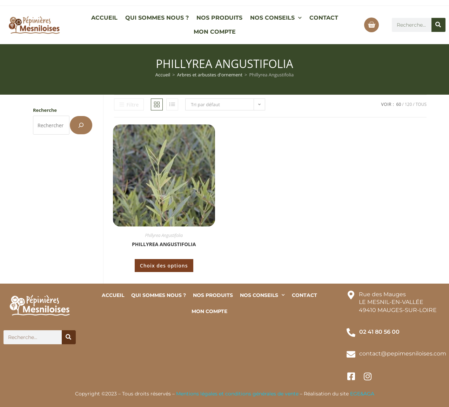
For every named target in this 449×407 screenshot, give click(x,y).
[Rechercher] (438, 25)
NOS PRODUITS (219, 17)
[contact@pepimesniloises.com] (351, 354)
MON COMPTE (215, 31)
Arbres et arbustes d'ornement (209, 75)
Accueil (162, 75)
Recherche (45, 110)
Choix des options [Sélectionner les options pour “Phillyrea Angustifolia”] (164, 265)
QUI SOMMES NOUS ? (157, 17)
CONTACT (323, 17)
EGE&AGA (362, 394)
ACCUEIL (104, 17)
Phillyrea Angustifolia (164, 235)
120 (408, 104)
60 (398, 104)
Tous (421, 104)
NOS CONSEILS (276, 17)
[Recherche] (81, 125)
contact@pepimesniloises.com (402, 353)
